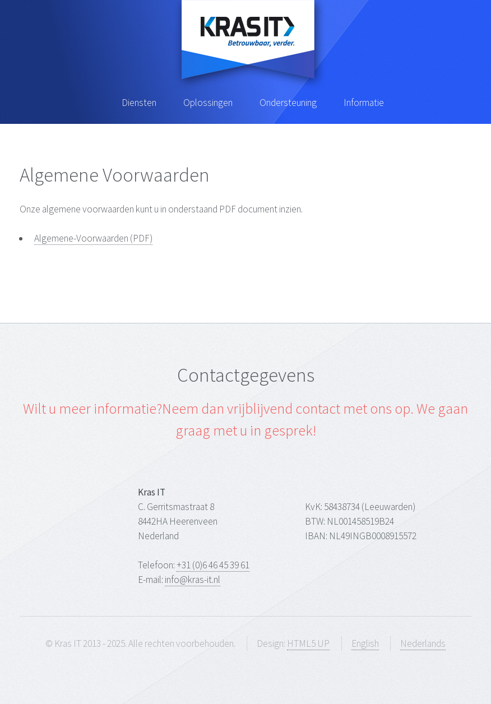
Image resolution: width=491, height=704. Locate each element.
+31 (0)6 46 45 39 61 (213, 565)
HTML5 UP (308, 643)
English (365, 643)
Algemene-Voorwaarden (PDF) (93, 238)
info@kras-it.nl (192, 579)
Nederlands (423, 643)
